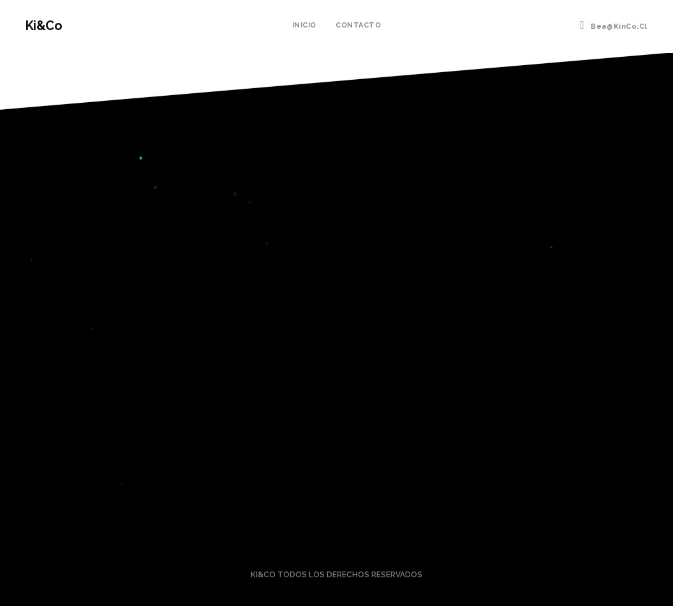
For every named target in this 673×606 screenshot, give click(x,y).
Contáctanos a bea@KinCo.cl (336, 487)
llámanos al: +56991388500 (336, 521)
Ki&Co (44, 25)
